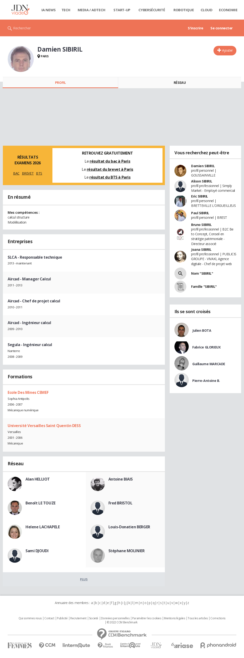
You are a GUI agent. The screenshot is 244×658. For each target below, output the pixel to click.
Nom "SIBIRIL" (202, 273)
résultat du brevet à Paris (110, 169)
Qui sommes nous (30, 618)
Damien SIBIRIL (203, 166)
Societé (93, 618)
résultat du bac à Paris (110, 161)
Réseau (180, 82)
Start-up (121, 9)
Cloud (207, 9)
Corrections (217, 618)
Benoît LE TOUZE (40, 503)
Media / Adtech (91, 9)
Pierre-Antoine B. (206, 380)
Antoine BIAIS (120, 479)
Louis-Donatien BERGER (129, 527)
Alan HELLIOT (37, 479)
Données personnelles (115, 618)
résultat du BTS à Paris (109, 177)
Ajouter (227, 50)
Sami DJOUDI (36, 550)
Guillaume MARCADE (208, 364)
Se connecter (221, 28)
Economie (228, 9)
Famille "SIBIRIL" (204, 286)
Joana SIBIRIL (201, 249)
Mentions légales (174, 618)
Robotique (183, 9)
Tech (65, 9)
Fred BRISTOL (120, 503)
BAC (16, 173)
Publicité (62, 618)
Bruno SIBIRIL (201, 224)
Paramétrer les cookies (146, 618)
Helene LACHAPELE (42, 527)
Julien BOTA (201, 330)
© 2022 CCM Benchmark (122, 622)
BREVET (28, 173)
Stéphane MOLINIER (126, 550)
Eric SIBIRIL (199, 196)
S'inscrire (195, 28)
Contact (49, 618)
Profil (60, 82)
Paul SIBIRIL (200, 213)
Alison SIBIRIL (201, 181)
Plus (83, 579)
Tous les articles (198, 618)
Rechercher (22, 28)
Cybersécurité (151, 9)
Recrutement (78, 618)
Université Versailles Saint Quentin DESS (44, 425)
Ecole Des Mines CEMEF (28, 392)
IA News (48, 9)
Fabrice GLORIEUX (206, 347)
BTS (39, 173)
